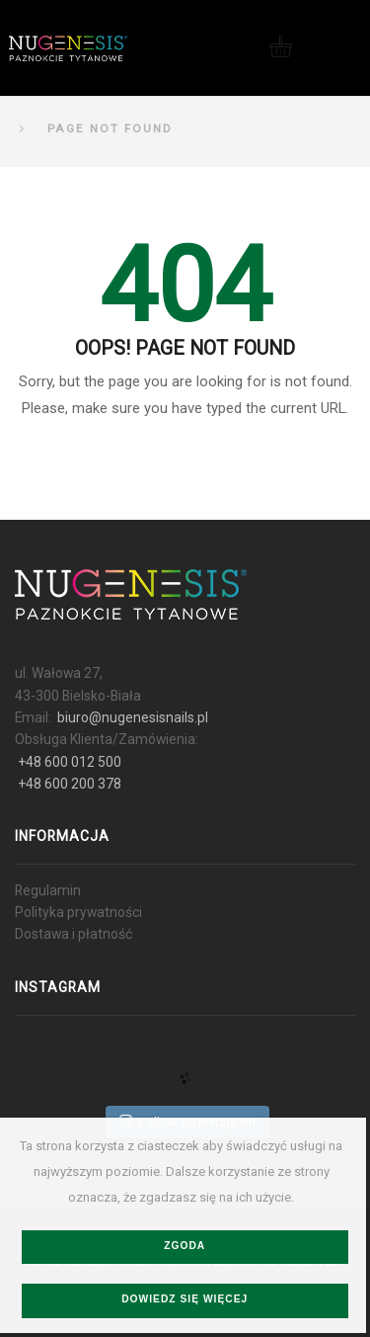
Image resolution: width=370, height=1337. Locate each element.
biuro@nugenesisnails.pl (132, 717)
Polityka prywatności (78, 912)
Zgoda (184, 1245)
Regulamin (48, 890)
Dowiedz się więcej (184, 1299)
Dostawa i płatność (73, 934)
